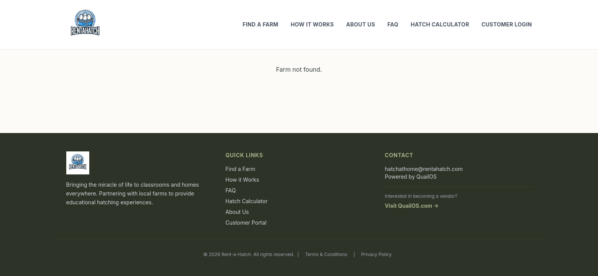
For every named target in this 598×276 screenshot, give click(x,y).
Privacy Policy (376, 254)
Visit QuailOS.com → (412, 205)
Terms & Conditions (326, 254)
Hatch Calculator (440, 24)
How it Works (312, 24)
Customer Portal (246, 222)
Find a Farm (260, 24)
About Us (360, 24)
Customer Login (507, 24)
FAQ (392, 24)
